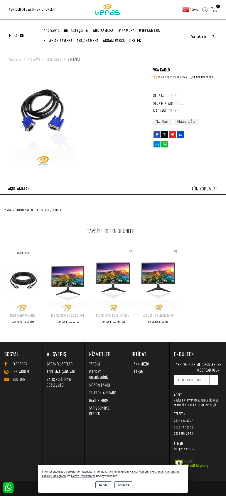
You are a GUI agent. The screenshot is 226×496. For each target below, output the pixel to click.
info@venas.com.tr (186, 449)
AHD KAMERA (103, 31)
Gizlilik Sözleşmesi (54, 476)
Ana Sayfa (52, 31)
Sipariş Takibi (99, 385)
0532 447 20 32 (183, 427)
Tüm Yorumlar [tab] (205, 189)
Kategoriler (76, 31)
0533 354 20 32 (183, 434)
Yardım (94, 364)
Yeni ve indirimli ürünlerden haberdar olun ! (198, 367)
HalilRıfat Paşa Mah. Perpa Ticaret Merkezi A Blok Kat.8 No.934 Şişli (196, 403)
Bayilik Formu (99, 400)
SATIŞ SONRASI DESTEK (99, 411)
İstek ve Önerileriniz (99, 375)
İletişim (137, 372)
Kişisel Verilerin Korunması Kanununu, (155, 471)
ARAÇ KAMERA (88, 41)
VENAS (173, 111)
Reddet (103, 485)
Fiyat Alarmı (162, 122)
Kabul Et (123, 485)
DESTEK (135, 41)
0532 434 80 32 (183, 421)
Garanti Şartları (60, 364)
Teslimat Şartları (61, 372)
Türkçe (190, 9)
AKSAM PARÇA (114, 41)
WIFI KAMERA (149, 31)
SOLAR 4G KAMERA (58, 41)
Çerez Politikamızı (83, 476)
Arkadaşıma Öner (186, 122)
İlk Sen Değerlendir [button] (201, 77)
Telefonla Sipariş (102, 393)
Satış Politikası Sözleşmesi (59, 382)
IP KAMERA (126, 31)
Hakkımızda (141, 364)
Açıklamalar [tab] (19, 189)
